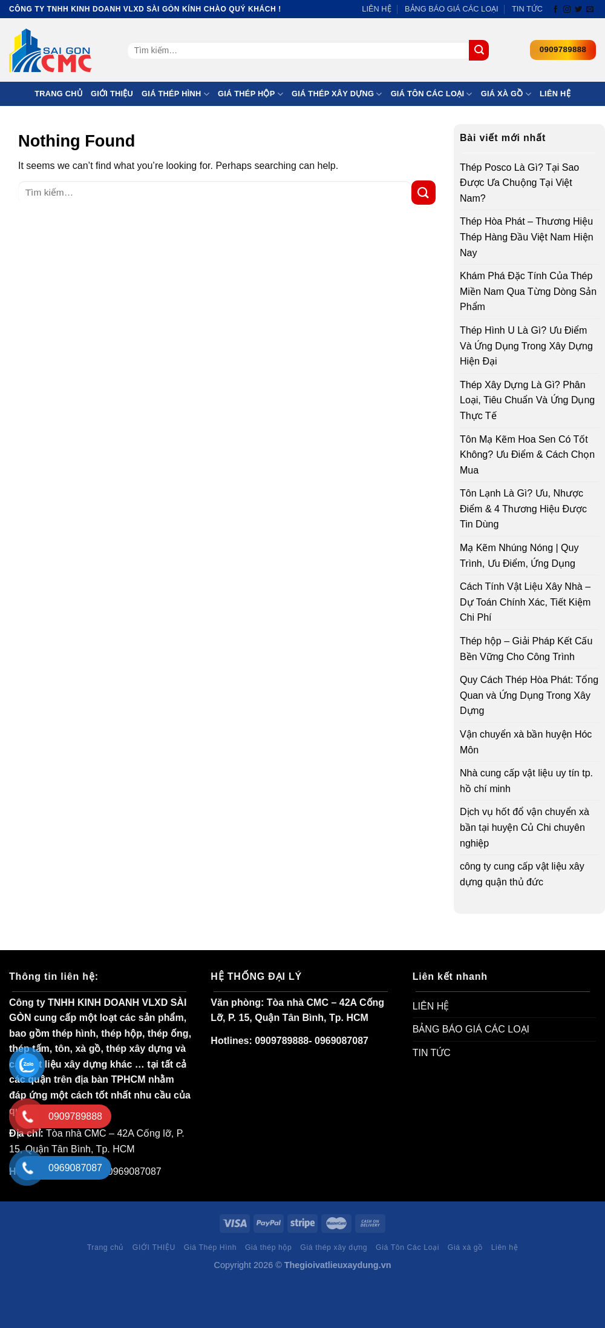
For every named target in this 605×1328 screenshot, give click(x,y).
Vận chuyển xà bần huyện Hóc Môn (526, 742)
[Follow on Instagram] (567, 9)
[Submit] (479, 50)
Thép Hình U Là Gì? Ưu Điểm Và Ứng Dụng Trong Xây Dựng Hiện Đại (526, 345)
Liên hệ (555, 93)
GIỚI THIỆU (112, 93)
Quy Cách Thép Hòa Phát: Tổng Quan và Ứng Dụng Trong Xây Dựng (529, 695)
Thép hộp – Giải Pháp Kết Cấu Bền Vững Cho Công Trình (526, 649)
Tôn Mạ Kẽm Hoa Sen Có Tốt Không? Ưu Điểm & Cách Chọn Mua (527, 454)
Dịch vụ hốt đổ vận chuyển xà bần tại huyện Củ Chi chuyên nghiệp (524, 827)
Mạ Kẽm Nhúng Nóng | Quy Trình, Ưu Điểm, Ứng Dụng (519, 556)
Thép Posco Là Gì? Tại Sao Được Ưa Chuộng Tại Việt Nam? (519, 182)
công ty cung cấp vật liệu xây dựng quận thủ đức (522, 874)
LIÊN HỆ (376, 8)
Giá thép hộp (250, 94)
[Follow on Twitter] (578, 9)
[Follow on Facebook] (555, 9)
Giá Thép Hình (175, 94)
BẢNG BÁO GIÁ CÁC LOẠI (452, 8)
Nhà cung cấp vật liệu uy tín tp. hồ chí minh (526, 781)
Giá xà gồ (506, 94)
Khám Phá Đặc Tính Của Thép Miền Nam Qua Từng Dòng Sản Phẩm (528, 291)
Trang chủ (58, 93)
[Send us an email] (590, 9)
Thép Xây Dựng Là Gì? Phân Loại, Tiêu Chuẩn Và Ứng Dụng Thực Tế (527, 400)
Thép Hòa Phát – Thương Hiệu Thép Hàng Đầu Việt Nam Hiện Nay (527, 236)
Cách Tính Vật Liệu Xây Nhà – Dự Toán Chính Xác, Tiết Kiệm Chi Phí (525, 602)
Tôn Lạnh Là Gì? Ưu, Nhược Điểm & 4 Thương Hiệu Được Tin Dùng (523, 508)
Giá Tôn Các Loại (432, 94)
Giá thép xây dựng (337, 94)
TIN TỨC (527, 8)
